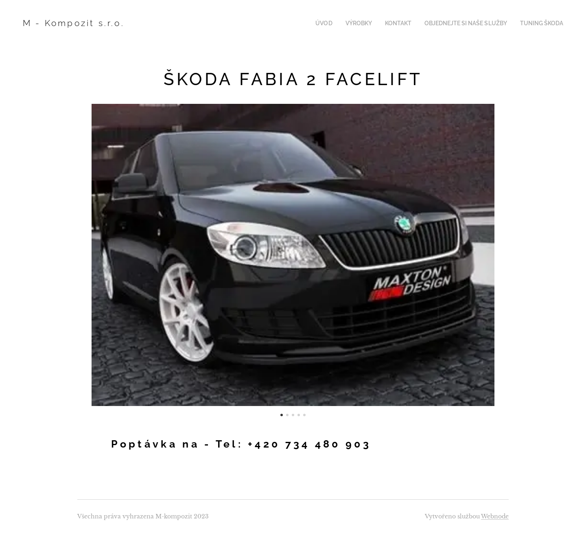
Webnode (495, 516)
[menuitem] (338, 23)
